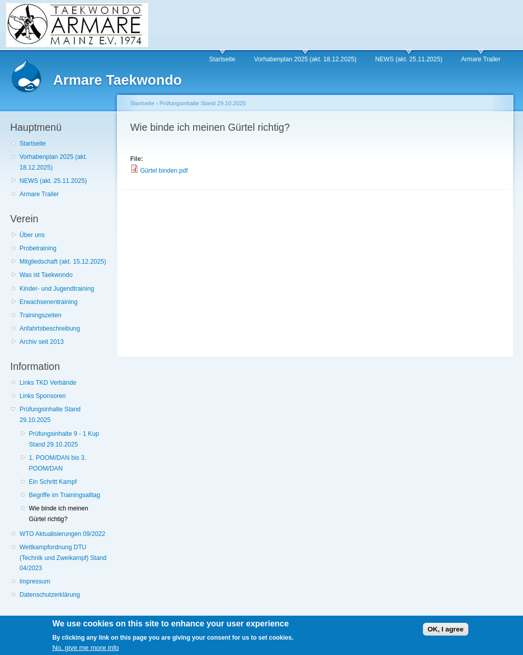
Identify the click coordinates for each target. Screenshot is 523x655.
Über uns (31, 235)
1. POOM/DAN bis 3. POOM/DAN (57, 463)
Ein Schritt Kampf (53, 481)
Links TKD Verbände (47, 382)
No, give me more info (85, 650)
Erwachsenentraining (48, 302)
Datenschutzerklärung (49, 594)
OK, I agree (445, 631)
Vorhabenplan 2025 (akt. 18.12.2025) (305, 59)
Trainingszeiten (40, 315)
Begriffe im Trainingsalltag (64, 495)
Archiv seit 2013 (41, 341)
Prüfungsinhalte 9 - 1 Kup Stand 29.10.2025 (64, 439)
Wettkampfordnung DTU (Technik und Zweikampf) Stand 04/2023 (62, 558)
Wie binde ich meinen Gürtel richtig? (58, 514)
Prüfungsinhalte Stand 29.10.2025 (50, 415)
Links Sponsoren (42, 396)
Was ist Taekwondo (46, 274)
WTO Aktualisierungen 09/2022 (62, 533)
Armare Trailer (481, 59)
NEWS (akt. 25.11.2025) (408, 59)
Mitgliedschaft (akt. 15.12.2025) (62, 261)
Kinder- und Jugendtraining (56, 288)
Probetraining (37, 248)
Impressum (34, 581)
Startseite (222, 59)
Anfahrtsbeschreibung (49, 328)
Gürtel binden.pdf (163, 170)
